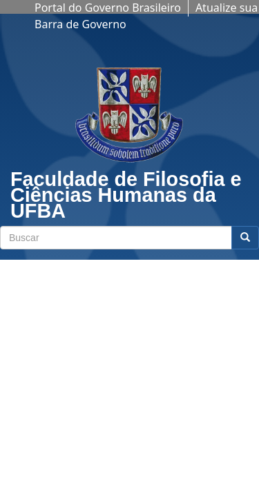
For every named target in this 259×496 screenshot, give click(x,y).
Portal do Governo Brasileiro (108, 7)
